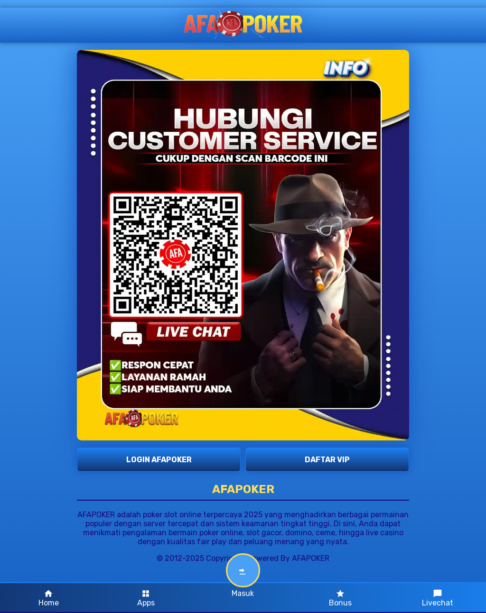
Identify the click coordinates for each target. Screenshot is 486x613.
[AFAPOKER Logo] (243, 25)
